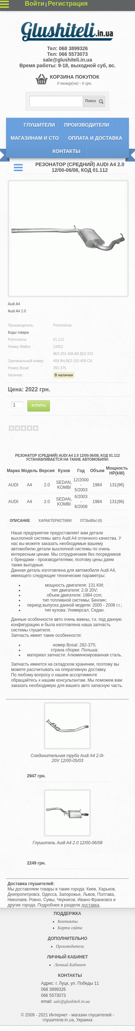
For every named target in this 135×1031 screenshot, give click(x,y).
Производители (86, 125)
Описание (20, 521)
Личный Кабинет (70, 964)
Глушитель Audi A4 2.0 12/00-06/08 (67, 842)
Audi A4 (14, 304)
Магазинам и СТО (35, 138)
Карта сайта (70, 927)
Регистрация (68, 3)
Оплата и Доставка (95, 138)
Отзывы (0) (91, 521)
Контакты (66, 151)
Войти (34, 3)
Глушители (39, 125)
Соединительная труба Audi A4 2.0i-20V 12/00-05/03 (67, 758)
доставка (90, 905)
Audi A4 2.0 (17, 311)
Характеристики (55, 521)
